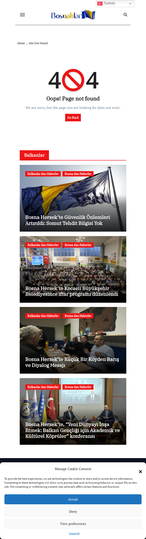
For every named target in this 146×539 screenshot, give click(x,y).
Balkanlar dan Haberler (42, 174)
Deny (73, 511)
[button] (138, 469)
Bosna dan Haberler (78, 174)
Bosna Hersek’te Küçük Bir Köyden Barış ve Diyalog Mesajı (72, 362)
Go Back (73, 117)
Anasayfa (74, 533)
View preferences (73, 523)
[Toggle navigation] (22, 15)
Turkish (106, 3)
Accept (73, 499)
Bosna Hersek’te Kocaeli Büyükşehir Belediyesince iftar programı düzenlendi (71, 291)
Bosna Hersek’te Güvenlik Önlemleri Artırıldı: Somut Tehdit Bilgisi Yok (67, 220)
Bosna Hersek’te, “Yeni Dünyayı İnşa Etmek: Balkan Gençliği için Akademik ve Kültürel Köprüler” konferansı (72, 430)
